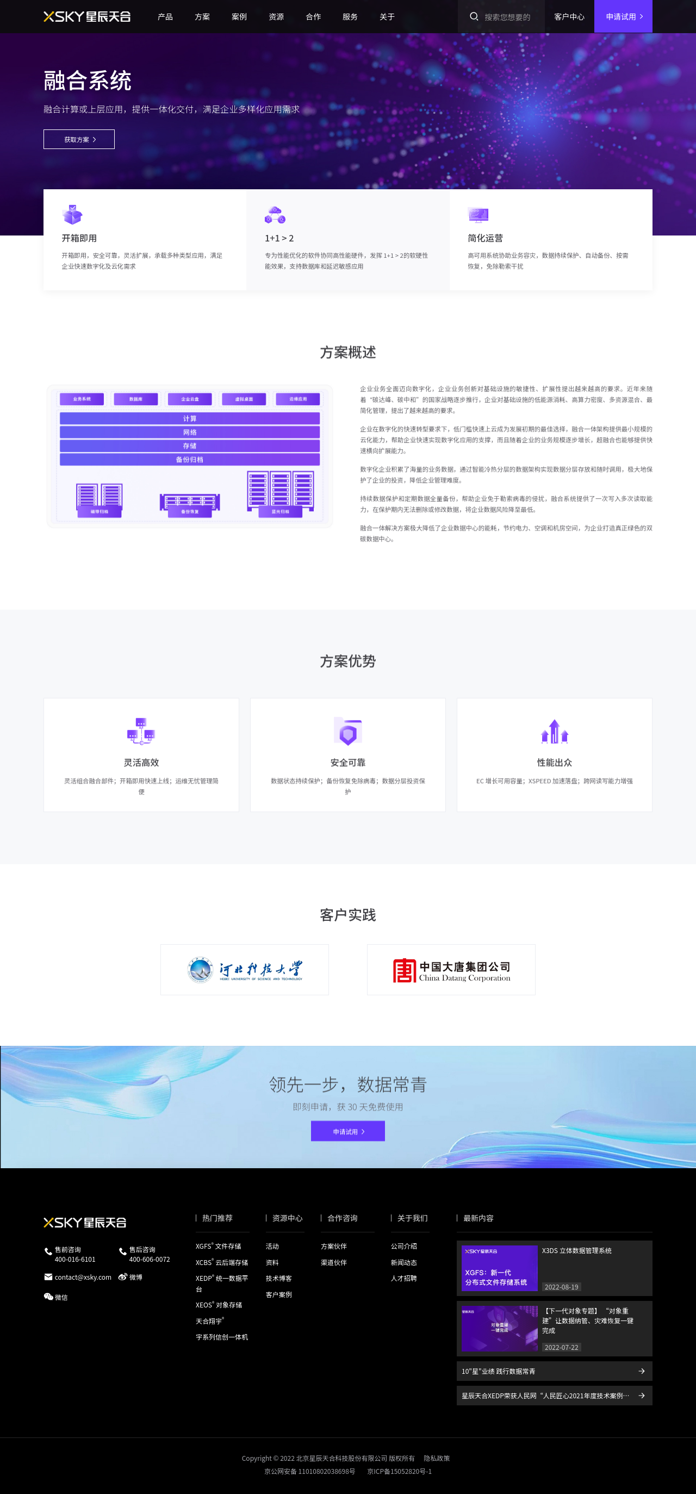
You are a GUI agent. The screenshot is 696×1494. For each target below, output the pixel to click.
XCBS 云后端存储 (222, 1261)
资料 (272, 1261)
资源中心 (287, 1217)
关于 (387, 16)
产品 (165, 16)
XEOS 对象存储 (219, 1304)
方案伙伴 (334, 1245)
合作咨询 (342, 1217)
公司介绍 (404, 1245)
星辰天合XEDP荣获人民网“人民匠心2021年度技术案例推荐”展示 (557, 1395)
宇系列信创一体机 (222, 1336)
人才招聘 (404, 1277)
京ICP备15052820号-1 (399, 1471)
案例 (239, 16)
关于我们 (412, 1217)
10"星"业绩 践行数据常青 (498, 1370)
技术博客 (279, 1277)
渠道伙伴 (334, 1261)
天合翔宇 (210, 1320)
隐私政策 (437, 1457)
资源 (276, 16)
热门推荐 (217, 1217)
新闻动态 (404, 1261)
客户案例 (279, 1293)
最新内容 (478, 1217)
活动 (272, 1245)
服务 (350, 16)
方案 (202, 16)
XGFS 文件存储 (218, 1245)
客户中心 (569, 16)
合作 (313, 16)
